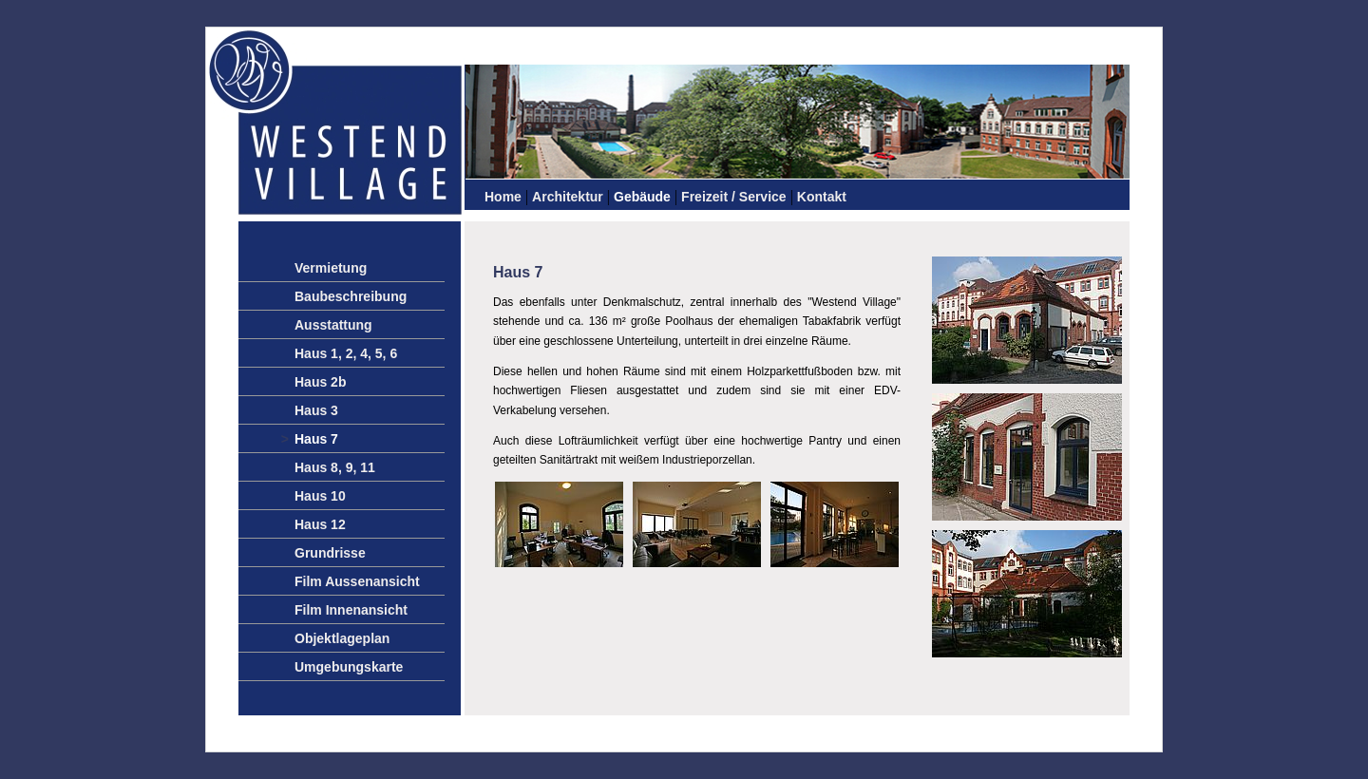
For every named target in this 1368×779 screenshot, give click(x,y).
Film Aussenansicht (357, 581)
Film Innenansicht (351, 610)
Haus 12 (320, 524)
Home (503, 196)
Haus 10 (320, 496)
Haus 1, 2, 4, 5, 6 (345, 353)
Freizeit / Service (734, 196)
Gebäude (642, 196)
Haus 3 (316, 410)
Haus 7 (316, 438)
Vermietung (330, 268)
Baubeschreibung (350, 296)
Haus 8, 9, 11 (334, 467)
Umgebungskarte (348, 666)
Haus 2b (320, 382)
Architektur (567, 196)
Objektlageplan (342, 638)
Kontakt (821, 196)
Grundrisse (330, 552)
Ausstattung (333, 324)
